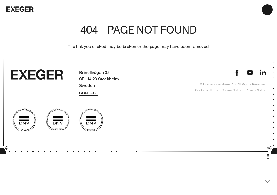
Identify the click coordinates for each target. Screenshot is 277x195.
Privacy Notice (256, 90)
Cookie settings (206, 90)
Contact (88, 93)
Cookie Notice (232, 90)
